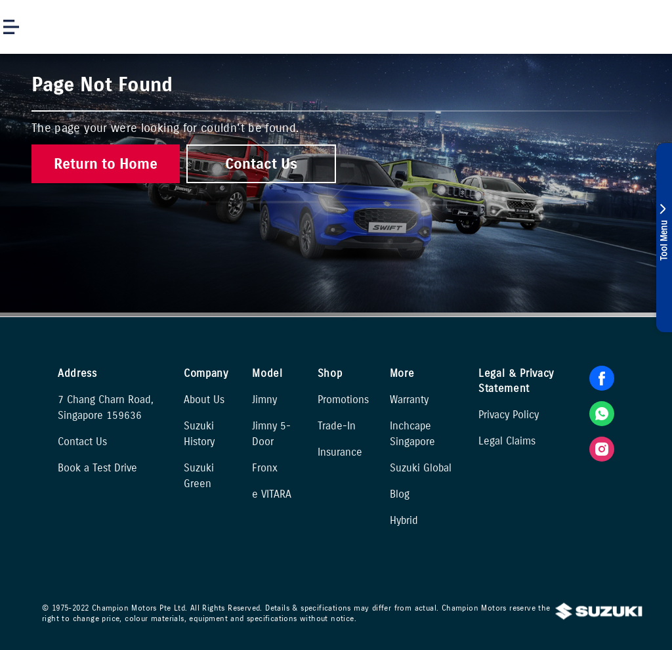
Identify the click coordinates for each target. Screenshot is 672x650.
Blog (400, 494)
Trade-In (337, 426)
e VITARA (271, 494)
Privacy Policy (508, 414)
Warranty (409, 399)
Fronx (265, 468)
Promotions (343, 399)
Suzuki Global (421, 468)
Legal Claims (507, 441)
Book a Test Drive (97, 468)
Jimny (264, 399)
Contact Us (82, 441)
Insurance (340, 452)
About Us (204, 399)
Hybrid (404, 520)
